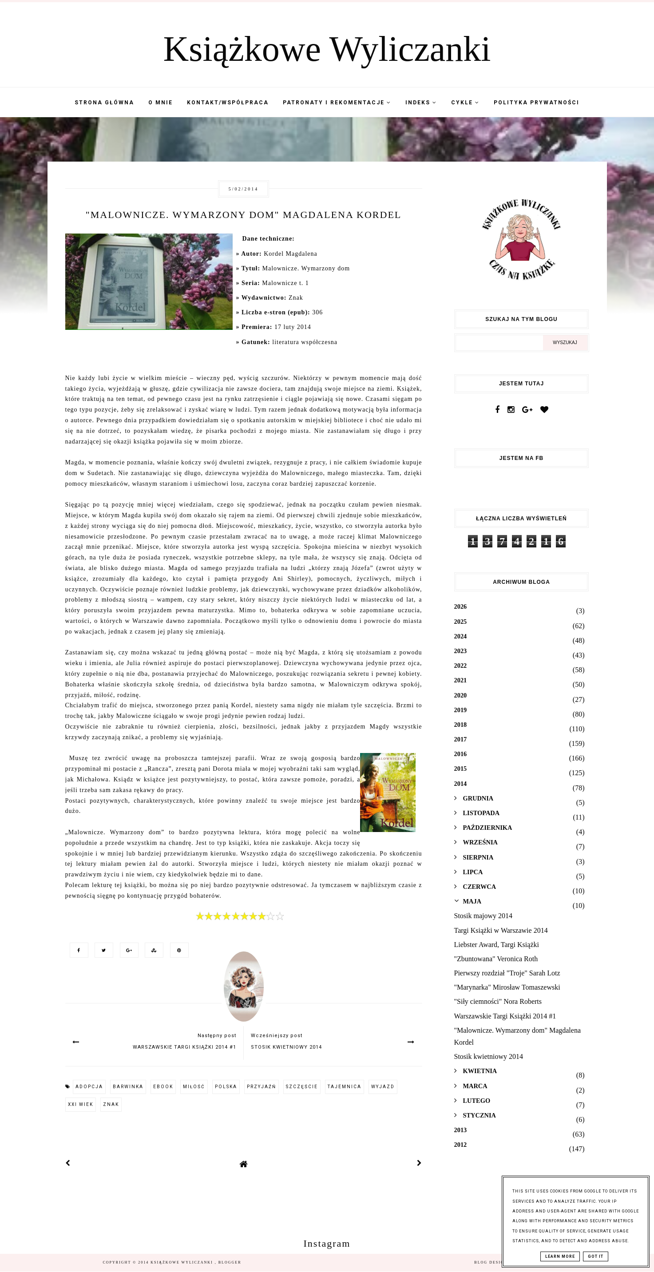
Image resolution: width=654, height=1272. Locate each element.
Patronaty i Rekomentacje (337, 102)
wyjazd (383, 1086)
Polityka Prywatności (536, 102)
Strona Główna (104, 102)
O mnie (160, 102)
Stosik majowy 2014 (483, 915)
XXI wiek (80, 1104)
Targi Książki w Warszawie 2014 (501, 930)
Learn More (560, 1256)
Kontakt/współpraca (228, 102)
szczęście (302, 1086)
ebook (163, 1086)
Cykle (465, 102)
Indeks (421, 102)
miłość (194, 1086)
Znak (111, 1104)
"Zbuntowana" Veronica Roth (496, 959)
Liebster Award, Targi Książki (496, 944)
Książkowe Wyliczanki (327, 48)
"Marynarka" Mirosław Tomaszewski (507, 987)
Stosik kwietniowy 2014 (488, 1056)
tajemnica (344, 1086)
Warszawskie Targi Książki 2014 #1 (505, 1016)
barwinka (128, 1086)
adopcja (89, 1086)
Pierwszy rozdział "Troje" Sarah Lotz (507, 973)
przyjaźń (261, 1086)
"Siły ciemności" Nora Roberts (498, 1001)
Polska (226, 1086)
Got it (595, 1256)
